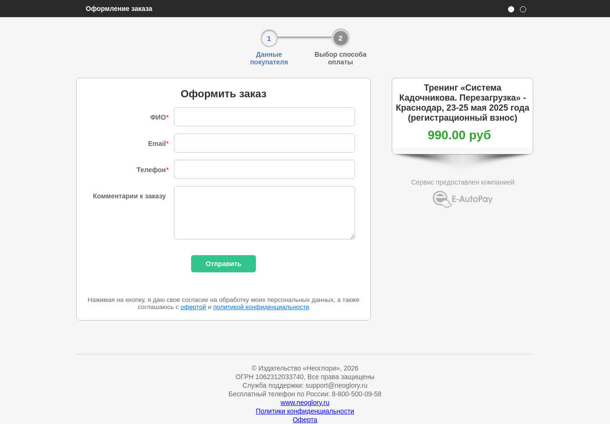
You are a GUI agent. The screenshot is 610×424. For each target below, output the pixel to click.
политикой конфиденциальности (261, 306)
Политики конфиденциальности (305, 411)
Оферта (305, 420)
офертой (193, 306)
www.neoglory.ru (305, 402)
